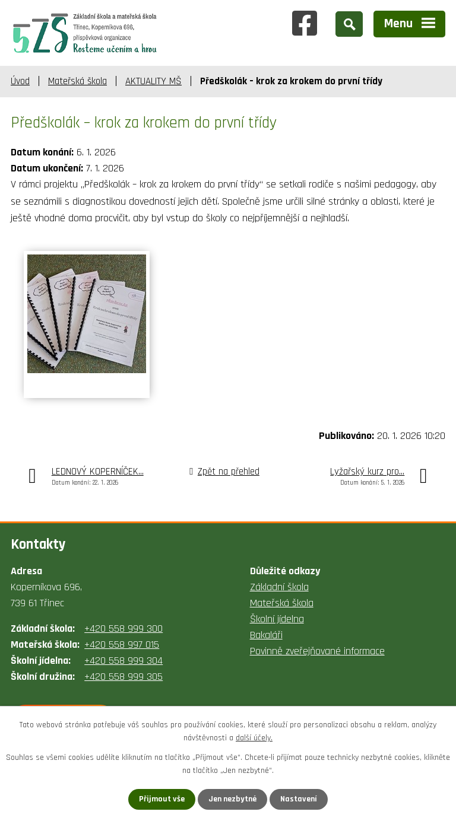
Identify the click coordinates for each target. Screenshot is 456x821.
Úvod (20, 81)
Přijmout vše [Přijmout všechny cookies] (162, 799)
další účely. (254, 738)
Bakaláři (266, 635)
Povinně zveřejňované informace (317, 651)
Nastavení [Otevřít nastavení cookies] (298, 799)
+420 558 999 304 (123, 660)
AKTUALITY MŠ (153, 81)
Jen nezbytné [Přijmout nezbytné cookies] (232, 799)
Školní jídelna (277, 619)
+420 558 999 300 (123, 628)
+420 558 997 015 (121, 644)
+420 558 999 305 (123, 676)
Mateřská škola (77, 81)
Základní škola (279, 587)
